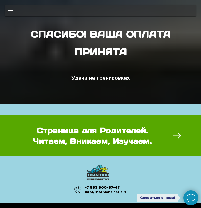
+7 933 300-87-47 (102, 187)
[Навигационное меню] (10, 10)
